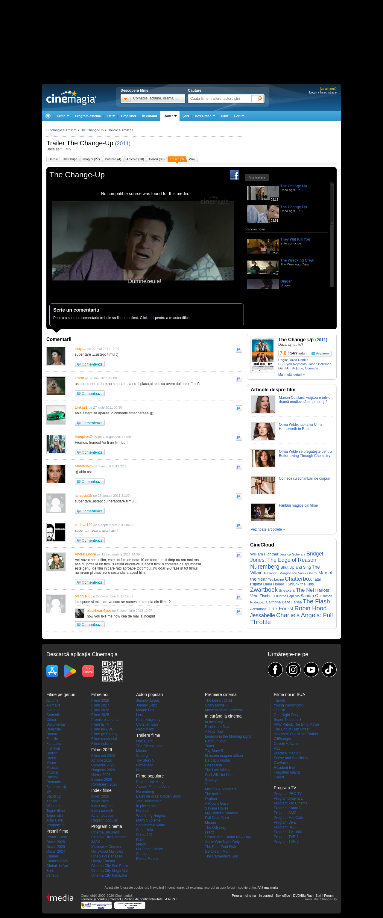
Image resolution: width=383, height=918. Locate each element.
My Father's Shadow (221, 813)
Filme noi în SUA (289, 694)
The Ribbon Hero (149, 746)
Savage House (217, 808)
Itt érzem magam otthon (224, 756)
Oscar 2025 (55, 847)
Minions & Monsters (220, 789)
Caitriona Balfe (278, 602)
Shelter (142, 854)
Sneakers (287, 590)
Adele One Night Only (222, 842)
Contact (115, 899)
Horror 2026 (100, 775)
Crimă (51, 720)
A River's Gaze (217, 803)
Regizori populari (104, 820)
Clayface (281, 763)
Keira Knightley (148, 720)
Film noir (53, 748)
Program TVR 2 (286, 842)
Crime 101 (144, 835)
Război (51, 777)
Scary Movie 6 (216, 705)
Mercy (141, 844)
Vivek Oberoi (307, 573)
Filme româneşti (104, 739)
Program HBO (285, 827)
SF (48, 791)
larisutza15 (83, 495)
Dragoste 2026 (103, 770)
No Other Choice (149, 849)
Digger (286, 281)
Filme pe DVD (102, 729)
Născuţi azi (145, 729)
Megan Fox (145, 710)
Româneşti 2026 (104, 784)
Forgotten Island (287, 772)
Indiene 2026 (101, 779)
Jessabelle (262, 615)
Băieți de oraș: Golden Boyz (158, 796)
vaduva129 (83, 525)
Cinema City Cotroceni (109, 837)
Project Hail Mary (149, 782)
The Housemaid (149, 801)
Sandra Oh (311, 595)
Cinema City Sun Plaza (109, 866)
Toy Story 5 (145, 760)
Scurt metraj (56, 787)
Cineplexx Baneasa (106, 856)
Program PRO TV (288, 794)
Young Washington (289, 705)
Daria (267, 584)
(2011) (122, 144)
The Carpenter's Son (221, 856)
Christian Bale (147, 724)
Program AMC (285, 813)
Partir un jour (215, 741)
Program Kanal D (287, 808)
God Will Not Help (219, 775)
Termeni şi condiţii (94, 899)
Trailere (71, 130)
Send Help (144, 830)
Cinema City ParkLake (109, 875)
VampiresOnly (86, 437)
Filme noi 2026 (103, 756)
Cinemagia (54, 130)
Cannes (52, 856)
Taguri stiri (54, 815)
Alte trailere (257, 177)
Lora (139, 715)
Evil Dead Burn (217, 818)
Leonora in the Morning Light (228, 736)
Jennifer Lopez (148, 700)
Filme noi (99, 694)
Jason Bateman (319, 364)
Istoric (51, 758)
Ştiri (186, 116)
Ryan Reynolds (295, 364)
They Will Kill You (295, 239)
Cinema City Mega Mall (109, 871)
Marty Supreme (148, 820)
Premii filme (57, 831)
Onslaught (144, 741)
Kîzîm (140, 839)
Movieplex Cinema (106, 847)
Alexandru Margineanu (280, 573)
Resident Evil (284, 767)
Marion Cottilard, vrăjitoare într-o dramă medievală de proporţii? (304, 399)
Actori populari (102, 815)
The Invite (213, 794)
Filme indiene (102, 744)
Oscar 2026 (55, 842)
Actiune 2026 (101, 760)
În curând (149, 116)
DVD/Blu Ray (302, 895)
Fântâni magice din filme (298, 505)
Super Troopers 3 (288, 720)
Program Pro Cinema (291, 803)
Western (53, 806)
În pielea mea (147, 806)
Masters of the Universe (224, 710)
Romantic (54, 782)
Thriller (51, 801)
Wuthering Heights (151, 815)
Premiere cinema (104, 720)
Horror (51, 753)
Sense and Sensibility (291, 758)
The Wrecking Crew (297, 260)
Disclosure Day (217, 727)
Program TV (56, 825)
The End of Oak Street (291, 729)
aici (151, 318)
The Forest (281, 609)
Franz (209, 832)
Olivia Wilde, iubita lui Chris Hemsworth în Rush (300, 426)
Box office (283, 895)
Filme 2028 (100, 700)
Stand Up (53, 796)
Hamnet (142, 811)
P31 (277, 748)
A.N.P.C (171, 899)
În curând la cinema (223, 716)
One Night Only (286, 715)
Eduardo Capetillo (287, 596)
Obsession (213, 765)
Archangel (258, 609)
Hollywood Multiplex (107, 851)
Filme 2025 (100, 715)
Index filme (101, 790)
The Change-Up (89, 143)
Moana (210, 823)
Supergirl (143, 756)
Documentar (56, 724)
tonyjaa (80, 349)
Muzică (52, 767)
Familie (52, 739)
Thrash (279, 700)
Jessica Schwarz (292, 554)
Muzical (52, 772)
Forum (239, 116)
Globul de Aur (57, 866)
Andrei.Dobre (85, 554)
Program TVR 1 (286, 837)
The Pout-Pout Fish (220, 847)
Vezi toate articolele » (268, 529)
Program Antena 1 (288, 798)
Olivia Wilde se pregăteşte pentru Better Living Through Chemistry (305, 453)
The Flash (316, 601)
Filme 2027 (100, 705)
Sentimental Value (150, 825)
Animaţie (53, 705)
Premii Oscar (56, 837)
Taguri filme (55, 811)
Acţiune (297, 368)
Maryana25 (84, 466)
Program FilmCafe (288, 818)
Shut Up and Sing (295, 567)
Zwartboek (264, 589)
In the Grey (214, 722)
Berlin (51, 871)
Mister (51, 763)
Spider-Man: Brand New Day (228, 837)
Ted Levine (276, 579)
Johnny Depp (146, 705)
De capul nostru (217, 760)
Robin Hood (310, 608)
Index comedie (103, 811)
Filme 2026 (100, 710)
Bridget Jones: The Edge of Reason (286, 557)
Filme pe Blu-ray (104, 734)
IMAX (95, 842)
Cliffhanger (282, 739)
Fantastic (53, 744)
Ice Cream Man (217, 851)
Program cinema (88, 116)
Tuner (209, 746)
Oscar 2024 (55, 851)
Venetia (52, 875)
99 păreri (322, 353)
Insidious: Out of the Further (296, 734)
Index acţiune (102, 806)
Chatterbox (298, 579)
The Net (305, 590)
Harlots (322, 590)
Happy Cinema (103, 861)
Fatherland (144, 765)
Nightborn (144, 770)
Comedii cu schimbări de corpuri (304, 478)
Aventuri (53, 710)
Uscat (79, 378)
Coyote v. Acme (286, 744)
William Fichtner (264, 554)
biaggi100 (82, 596)
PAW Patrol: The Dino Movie (296, 724)
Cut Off (279, 710)
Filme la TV (100, 724)
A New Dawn (215, 732)
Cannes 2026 (57, 861)
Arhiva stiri (54, 820)
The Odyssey (215, 827)
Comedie (311, 368)
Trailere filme (148, 735)
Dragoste (53, 729)
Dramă (51, 734)
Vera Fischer (261, 596)
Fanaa (296, 602)
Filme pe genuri (60, 694)
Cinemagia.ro (71, 97)
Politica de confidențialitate (143, 899)
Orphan (211, 799)
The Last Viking (217, 770)
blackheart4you (99, 611)
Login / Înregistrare (323, 92)
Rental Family (147, 859)
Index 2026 (100, 796)
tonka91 (81, 407)
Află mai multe (268, 887)
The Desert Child (218, 700)
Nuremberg (264, 566)
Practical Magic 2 (287, 753)
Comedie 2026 (103, 765)
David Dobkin (298, 360)
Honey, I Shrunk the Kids (293, 584)
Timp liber (128, 116)
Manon (141, 751)
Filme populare (150, 776)
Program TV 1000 (288, 832)
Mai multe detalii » (291, 374)
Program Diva (285, 822)
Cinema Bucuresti (105, 832)
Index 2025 (100, 801)
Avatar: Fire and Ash (152, 787)
